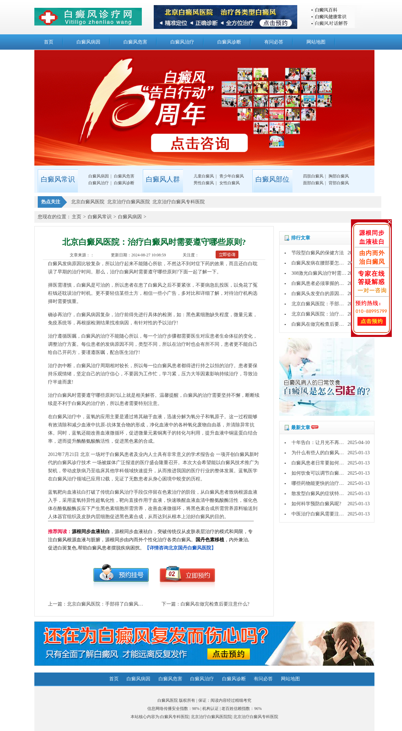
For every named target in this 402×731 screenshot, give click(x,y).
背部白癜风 (339, 183)
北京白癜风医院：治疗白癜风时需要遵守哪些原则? (344, 314)
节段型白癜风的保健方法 (317, 252)
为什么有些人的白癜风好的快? (323, 452)
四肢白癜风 (313, 176)
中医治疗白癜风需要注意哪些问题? (328, 513)
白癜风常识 (100, 216)
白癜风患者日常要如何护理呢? (323, 462)
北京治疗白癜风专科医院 (255, 716)
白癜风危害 (135, 42)
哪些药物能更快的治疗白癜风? (323, 483)
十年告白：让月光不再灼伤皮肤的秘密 (331, 442)
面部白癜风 (313, 183)
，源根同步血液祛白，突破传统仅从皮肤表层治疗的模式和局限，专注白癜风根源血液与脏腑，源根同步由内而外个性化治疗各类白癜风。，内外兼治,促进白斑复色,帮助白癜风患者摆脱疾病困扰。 (150, 539)
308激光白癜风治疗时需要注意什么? (329, 273)
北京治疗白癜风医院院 (211, 716)
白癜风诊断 (229, 42)
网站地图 (315, 42)
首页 (48, 42)
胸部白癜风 (339, 176)
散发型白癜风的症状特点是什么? (325, 493)
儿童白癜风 (204, 176)
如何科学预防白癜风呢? (316, 503)
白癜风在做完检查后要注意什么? (215, 604)
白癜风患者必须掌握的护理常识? (325, 283)
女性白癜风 (229, 183)
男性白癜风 (204, 183)
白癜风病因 (88, 42)
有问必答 (273, 42)
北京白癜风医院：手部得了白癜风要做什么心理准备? (123, 604)
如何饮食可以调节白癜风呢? (321, 473)
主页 (76, 216)
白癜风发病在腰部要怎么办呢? (323, 263)
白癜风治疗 (182, 42)
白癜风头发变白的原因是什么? (323, 293)
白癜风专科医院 (174, 716)
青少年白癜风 (231, 176)
